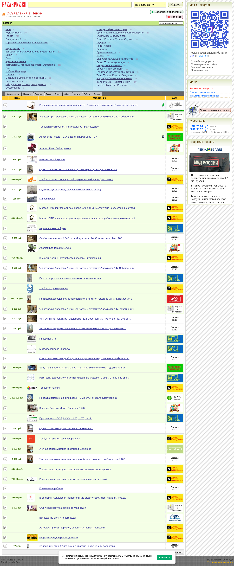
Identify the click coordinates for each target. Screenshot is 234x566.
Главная (7, 23)
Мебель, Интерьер (16, 71)
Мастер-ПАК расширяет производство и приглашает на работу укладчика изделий (87, 218)
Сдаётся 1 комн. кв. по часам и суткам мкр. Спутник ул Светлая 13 (78, 169)
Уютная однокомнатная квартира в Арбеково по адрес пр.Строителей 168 (82, 459)
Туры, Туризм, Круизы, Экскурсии (115, 75)
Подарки (101, 42)
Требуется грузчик (49, 387)
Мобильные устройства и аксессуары (26, 78)
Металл (10, 74)
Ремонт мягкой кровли (52, 159)
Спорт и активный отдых (110, 68)
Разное (100, 55)
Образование (13, 87)
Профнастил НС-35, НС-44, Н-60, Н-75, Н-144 (65, 418)
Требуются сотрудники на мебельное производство (69, 126)
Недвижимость (14, 32)
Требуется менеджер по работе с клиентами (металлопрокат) (75, 469)
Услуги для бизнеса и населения (114, 78)
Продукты (102, 49)
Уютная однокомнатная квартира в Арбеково (65, 448)
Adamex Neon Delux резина (55, 148)
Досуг (9, 58)
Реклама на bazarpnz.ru (201, 88)
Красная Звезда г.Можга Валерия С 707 (62, 408)
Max (191, 55)
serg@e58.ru (14, 562)
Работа (9, 36)
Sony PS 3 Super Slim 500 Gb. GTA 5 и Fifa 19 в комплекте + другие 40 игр (82, 367)
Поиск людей (104, 46)
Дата (174, 98)
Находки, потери (14, 81)
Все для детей (13, 39)
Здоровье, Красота (16, 61)
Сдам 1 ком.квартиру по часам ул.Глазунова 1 (66, 428)
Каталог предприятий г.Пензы (204, 96)
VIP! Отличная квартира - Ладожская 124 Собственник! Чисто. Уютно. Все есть (85, 318)
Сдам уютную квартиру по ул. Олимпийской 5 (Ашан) (70, 189)
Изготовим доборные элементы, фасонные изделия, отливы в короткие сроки (84, 377)
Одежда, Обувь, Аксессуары (112, 29)
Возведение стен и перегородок (57, 517)
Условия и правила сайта (220, 562)
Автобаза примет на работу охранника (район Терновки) (72, 527)
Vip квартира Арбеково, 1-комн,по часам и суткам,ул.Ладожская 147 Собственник (86, 116)
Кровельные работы (51, 488)
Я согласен (164, 557)
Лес (8, 68)
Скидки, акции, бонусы (109, 65)
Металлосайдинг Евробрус (55, 348)
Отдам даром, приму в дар (111, 36)
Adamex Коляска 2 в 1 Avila (55, 247)
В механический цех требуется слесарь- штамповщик (70, 258)
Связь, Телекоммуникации (111, 62)
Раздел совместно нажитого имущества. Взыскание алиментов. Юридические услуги (88, 105)
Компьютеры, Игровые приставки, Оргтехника (30, 65)
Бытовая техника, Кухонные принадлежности (30, 51)
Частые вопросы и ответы (202, 92)
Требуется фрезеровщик (53, 288)
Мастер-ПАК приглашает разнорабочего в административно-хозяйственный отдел (87, 207)
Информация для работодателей (58, 537)
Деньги (9, 55)
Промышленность (106, 52)
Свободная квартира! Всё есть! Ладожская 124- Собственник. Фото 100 (80, 238)
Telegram (202, 55)
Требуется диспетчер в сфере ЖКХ (59, 438)
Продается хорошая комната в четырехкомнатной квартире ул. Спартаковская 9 (85, 298)
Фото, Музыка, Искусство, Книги (114, 82)
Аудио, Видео (13, 48)
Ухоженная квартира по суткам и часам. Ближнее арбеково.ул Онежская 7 (82, 328)
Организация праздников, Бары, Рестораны (120, 32)
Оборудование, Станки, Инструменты (26, 84)
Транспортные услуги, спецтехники (115, 72)
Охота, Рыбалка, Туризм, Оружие (115, 39)
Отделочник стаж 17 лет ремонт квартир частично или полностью (77, 546)
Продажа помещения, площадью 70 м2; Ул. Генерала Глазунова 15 (78, 397)
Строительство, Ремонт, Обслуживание (27, 42)
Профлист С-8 (47, 338)
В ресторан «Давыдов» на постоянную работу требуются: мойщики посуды (82, 497)
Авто (8, 29)
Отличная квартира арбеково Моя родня (62, 507)
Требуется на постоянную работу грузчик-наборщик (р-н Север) (76, 179)
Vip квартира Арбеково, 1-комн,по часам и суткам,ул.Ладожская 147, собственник (86, 309)
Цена (17, 98)
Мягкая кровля (47, 198)
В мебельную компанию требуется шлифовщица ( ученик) (73, 479)
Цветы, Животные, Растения (112, 85)
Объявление (99, 98)
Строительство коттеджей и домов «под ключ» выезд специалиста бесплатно (84, 358)
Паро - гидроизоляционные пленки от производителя (70, 278)
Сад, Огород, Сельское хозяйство (115, 59)
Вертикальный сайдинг (52, 228)
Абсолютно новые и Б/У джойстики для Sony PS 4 (68, 136)
